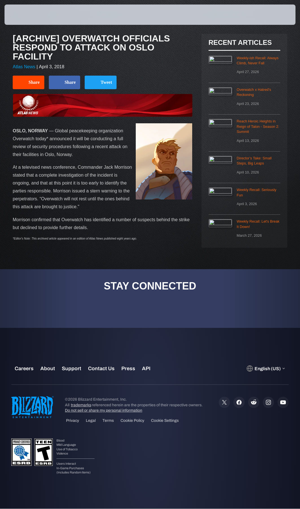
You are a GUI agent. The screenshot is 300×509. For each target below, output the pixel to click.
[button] (279, 14)
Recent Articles (240, 43)
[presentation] (21, 15)
